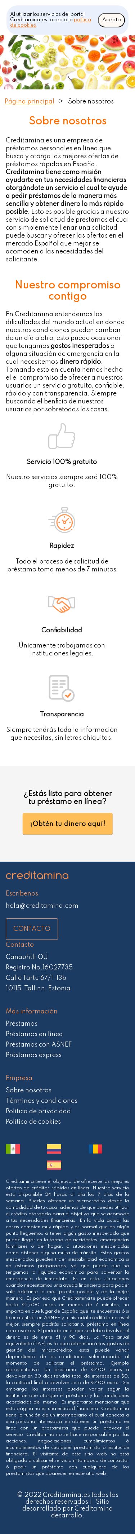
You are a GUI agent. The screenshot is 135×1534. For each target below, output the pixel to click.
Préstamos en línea (34, 1034)
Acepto (111, 19)
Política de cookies (33, 1122)
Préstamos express (34, 1055)
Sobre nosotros (28, 1090)
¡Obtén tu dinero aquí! (67, 824)
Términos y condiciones (41, 1101)
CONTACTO (31, 929)
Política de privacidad (38, 1111)
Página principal (29, 101)
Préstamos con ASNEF (39, 1045)
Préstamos (21, 1024)
